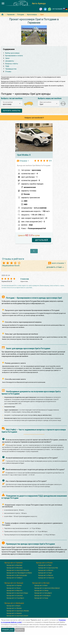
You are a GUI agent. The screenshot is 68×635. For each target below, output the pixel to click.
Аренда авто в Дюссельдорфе (17, 575)
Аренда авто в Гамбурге (14, 578)
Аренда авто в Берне (13, 606)
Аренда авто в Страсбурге (15, 598)
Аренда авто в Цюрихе (14, 613)
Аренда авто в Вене (40, 585)
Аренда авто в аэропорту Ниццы (17, 593)
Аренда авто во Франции (13, 583)
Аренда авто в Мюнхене (14, 568)
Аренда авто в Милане (45, 570)
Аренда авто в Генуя (45, 573)
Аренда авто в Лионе (14, 588)
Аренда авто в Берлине (14, 565)
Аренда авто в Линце (41, 590)
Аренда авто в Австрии (40, 583)
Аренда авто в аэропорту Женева (18, 611)
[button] (11, 104)
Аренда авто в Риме (44, 565)
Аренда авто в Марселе (14, 590)
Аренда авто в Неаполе (46, 578)
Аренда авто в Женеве (14, 608)
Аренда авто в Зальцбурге (43, 593)
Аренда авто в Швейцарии (14, 603)
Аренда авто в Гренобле (15, 595)
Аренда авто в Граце (41, 598)
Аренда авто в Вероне (45, 575)
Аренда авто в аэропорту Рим (48, 568)
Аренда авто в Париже (14, 585)
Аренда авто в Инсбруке (42, 595)
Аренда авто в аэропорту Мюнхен (18, 570)
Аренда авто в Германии (13, 563)
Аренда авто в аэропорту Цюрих (17, 615)
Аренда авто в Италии (44, 563)
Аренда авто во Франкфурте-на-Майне (19, 573)
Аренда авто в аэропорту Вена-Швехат (47, 588)
